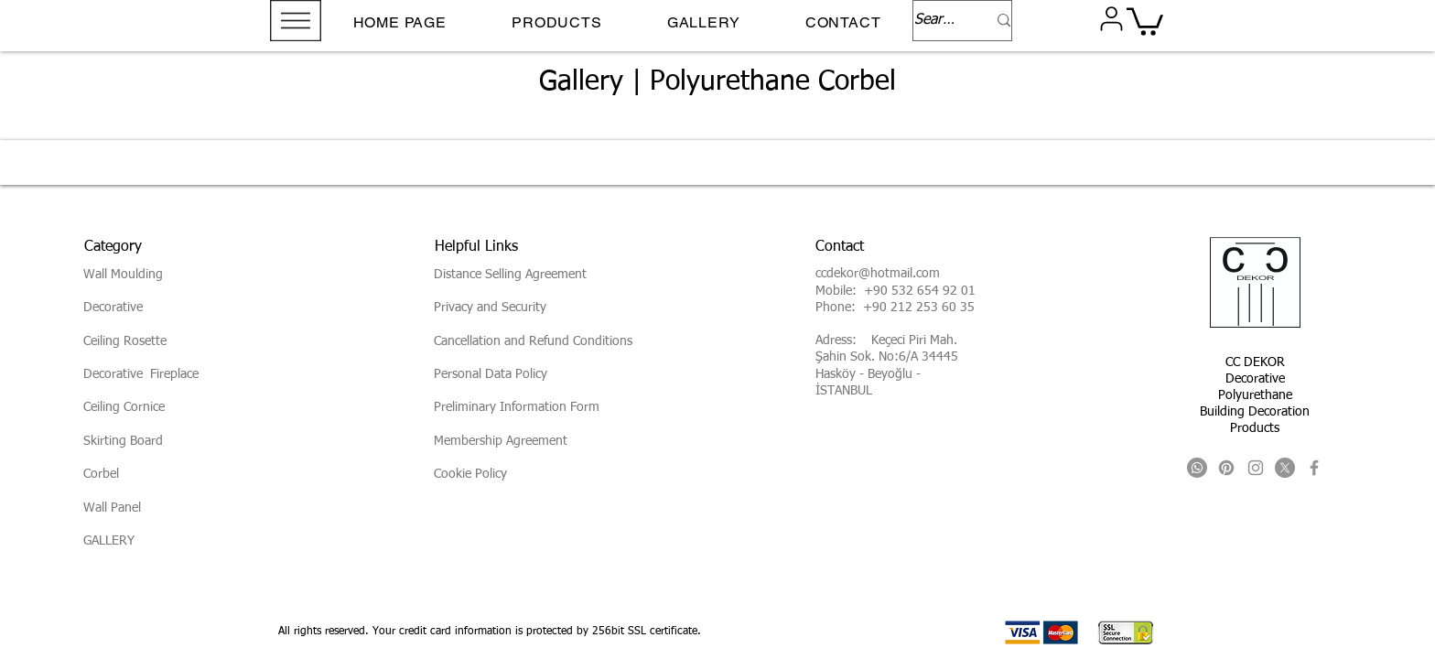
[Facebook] (1314, 468)
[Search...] (936, 20)
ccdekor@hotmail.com (877, 273)
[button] (295, 20)
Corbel (101, 474)
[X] (1285, 468)
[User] (1111, 18)
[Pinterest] (1226, 468)
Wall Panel (112, 508)
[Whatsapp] (1197, 468)
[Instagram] (1256, 468)
